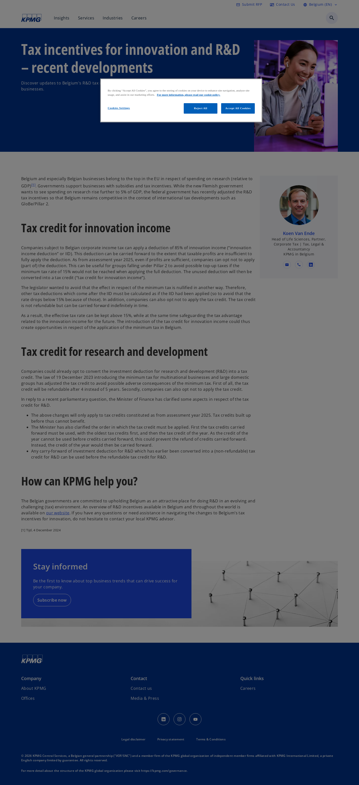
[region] (181, 100)
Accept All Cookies (238, 108)
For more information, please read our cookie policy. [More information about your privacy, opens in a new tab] (188, 94)
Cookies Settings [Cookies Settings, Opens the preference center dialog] (119, 107)
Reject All (200, 108)
